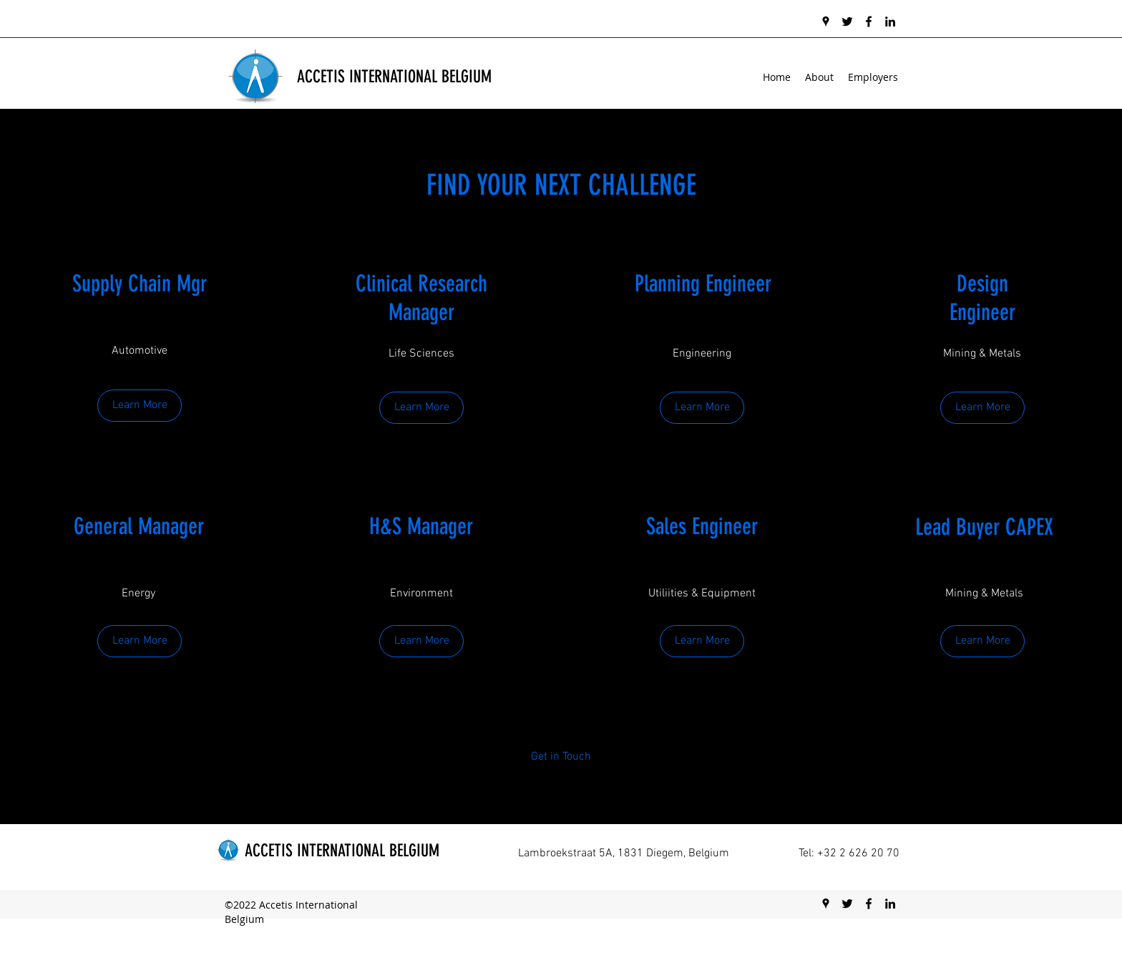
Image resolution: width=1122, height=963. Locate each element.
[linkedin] (890, 21)
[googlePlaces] (826, 21)
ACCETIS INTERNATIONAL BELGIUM (394, 77)
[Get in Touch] (561, 757)
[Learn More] (139, 405)
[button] (982, 641)
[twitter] (847, 21)
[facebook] (869, 21)
